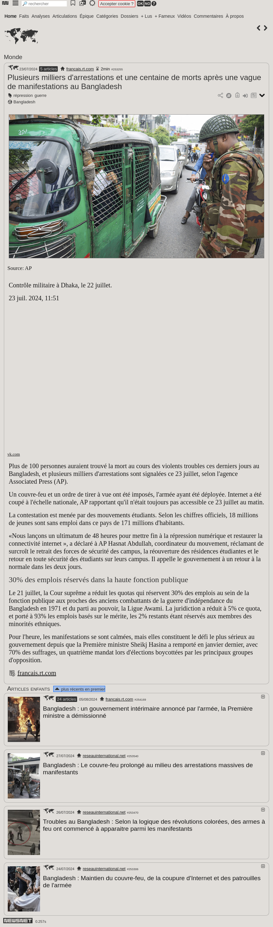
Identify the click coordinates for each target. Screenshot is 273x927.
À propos (235, 16)
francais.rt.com (80, 69)
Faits (24, 16)
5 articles (48, 69)
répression (23, 95)
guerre (40, 95)
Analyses (41, 16)
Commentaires (208, 16)
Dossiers (129, 16)
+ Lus (146, 16)
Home (10, 16)
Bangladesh (24, 101)
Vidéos (184, 16)
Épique (87, 16)
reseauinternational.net (104, 755)
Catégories (107, 16)
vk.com (13, 454)
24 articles (66, 699)
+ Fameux (165, 16)
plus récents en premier (79, 689)
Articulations (65, 16)
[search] (44, 4)
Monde (13, 57)
